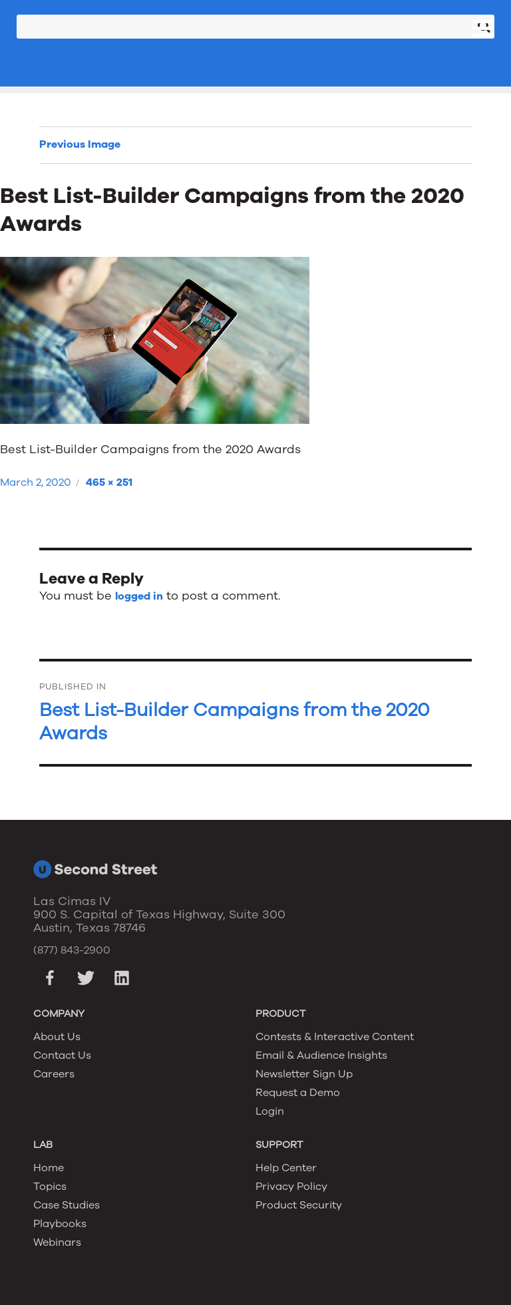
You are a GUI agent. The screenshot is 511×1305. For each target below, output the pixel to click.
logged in (139, 596)
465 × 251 (109, 482)
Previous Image (79, 144)
